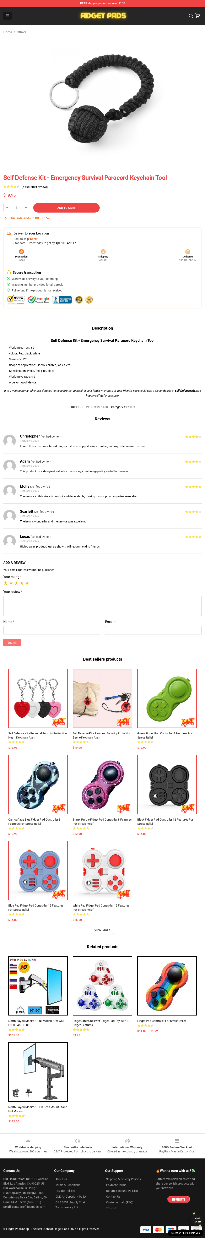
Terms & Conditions (67, 1185)
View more (103, 930)
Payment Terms (116, 1185)
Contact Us (113, 1196)
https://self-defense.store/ (102, 395)
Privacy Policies (65, 1190)
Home (7, 32)
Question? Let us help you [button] (185, 1233)
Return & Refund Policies (122, 1190)
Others (21, 32)
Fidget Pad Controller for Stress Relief (161, 1021)
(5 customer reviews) (35, 187)
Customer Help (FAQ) (119, 1202)
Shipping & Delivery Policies (123, 1179)
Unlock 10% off (197, 1220)
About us (61, 1179)
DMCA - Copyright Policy (71, 1196)
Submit (12, 642)
